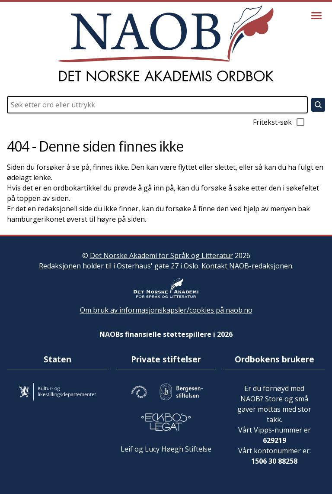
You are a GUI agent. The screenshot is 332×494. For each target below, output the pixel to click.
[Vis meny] (316, 15)
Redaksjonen (60, 266)
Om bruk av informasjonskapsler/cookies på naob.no (166, 310)
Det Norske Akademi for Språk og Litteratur (161, 255)
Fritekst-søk (279, 122)
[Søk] (318, 105)
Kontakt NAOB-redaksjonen (246, 266)
